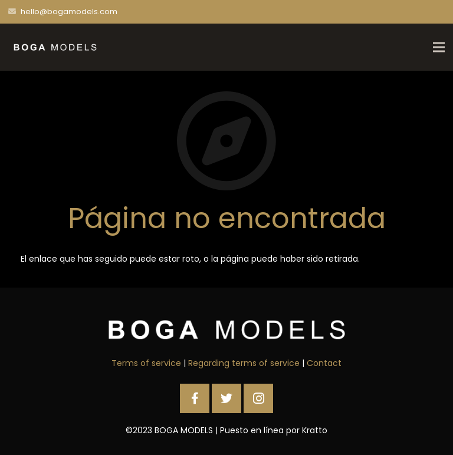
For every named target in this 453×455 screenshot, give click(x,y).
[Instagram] (258, 398)
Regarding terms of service (244, 363)
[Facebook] (194, 398)
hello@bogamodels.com (69, 11)
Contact (324, 363)
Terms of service (146, 363)
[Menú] (438, 47)
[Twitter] (226, 398)
